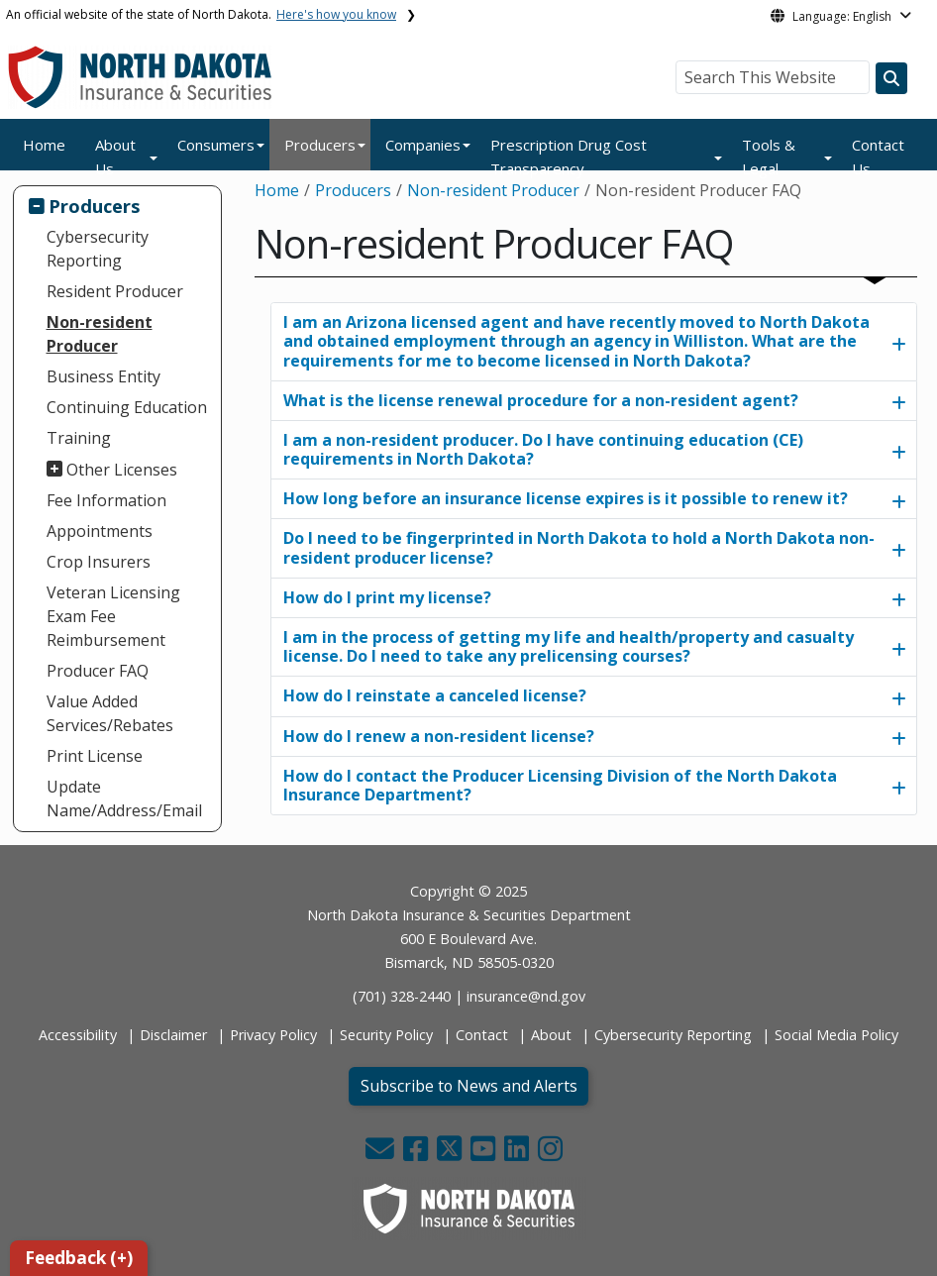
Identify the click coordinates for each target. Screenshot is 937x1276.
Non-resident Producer (100, 334)
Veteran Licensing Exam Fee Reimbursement (113, 616)
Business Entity (103, 376)
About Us (115, 156)
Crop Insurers (99, 562)
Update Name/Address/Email (124, 798)
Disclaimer (173, 1034)
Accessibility (78, 1034)
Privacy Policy (273, 1034)
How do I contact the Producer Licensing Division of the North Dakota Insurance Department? (560, 785)
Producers (320, 145)
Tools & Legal (768, 156)
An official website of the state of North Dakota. (201, 14)
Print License (95, 756)
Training (79, 438)
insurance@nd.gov (526, 996)
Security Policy (386, 1034)
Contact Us (878, 156)
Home (44, 145)
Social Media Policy (836, 1034)
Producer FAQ (98, 671)
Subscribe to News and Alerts (469, 1086)
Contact (482, 1034)
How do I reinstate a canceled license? (434, 695)
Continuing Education (127, 407)
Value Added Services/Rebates (110, 713)
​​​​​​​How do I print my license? (387, 597)
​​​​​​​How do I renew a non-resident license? (438, 736)
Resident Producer (115, 291)
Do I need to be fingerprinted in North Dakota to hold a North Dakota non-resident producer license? (579, 547)
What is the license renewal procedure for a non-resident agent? (540, 400)
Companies (423, 145)
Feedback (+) (79, 1257)
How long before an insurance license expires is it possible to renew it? (565, 498)
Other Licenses (121, 469)
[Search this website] (891, 78)
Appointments (100, 531)
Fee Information (106, 500)
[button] (381, 1153)
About (551, 1034)
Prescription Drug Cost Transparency (568, 156)
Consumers (216, 145)
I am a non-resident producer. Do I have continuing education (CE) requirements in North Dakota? (543, 449)
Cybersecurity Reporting (98, 248)
